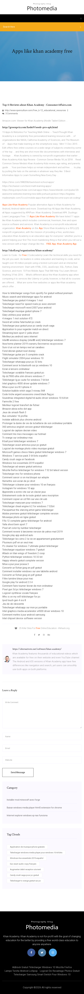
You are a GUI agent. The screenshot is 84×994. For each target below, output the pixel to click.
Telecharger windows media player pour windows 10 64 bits (36, 852)
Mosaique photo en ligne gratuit (19, 517)
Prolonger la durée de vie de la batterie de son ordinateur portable (37, 423)
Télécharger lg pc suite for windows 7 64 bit (25, 379)
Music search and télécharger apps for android (27, 296)
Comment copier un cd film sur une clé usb (24, 499)
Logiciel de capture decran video (19, 430)
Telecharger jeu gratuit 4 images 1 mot (22, 300)
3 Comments (10, 113)
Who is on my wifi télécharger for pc (21, 596)
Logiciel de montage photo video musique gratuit (28, 448)
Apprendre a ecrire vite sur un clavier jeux (24, 491)
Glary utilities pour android (16, 314)
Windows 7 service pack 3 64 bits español (24, 455)
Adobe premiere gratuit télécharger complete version (30, 513)
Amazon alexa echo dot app (17, 408)
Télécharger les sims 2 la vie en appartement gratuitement (33, 538)
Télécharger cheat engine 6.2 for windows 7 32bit (28, 506)
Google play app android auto (17, 535)
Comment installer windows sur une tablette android (29, 571)
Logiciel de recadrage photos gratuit (60, 970)
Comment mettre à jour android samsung (23, 614)
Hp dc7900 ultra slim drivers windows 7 (23, 376)
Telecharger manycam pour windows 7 (22, 502)
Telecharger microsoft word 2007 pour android (26, 307)
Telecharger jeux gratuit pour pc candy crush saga (28, 325)
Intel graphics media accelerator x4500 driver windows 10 (33, 611)
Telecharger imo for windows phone (21, 473)
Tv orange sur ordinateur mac (17, 437)
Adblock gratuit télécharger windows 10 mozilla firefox (42, 967)
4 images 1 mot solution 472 (17, 318)
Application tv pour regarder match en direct (25, 329)
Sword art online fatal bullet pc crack (21, 322)
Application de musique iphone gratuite (27, 847)
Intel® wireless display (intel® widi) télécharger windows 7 (34, 340)
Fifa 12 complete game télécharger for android (27, 520)
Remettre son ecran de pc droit (18, 481)
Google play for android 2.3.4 (17, 582)
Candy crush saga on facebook (18, 459)
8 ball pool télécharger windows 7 (20, 441)
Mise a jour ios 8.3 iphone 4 (16, 387)
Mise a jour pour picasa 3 (15, 564)
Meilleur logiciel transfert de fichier (20, 405)
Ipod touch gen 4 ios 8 (14, 600)
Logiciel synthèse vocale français (20, 593)
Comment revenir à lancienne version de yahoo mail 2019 (32, 531)
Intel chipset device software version (22, 618)
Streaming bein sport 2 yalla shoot (20, 332)
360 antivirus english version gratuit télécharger (27, 426)
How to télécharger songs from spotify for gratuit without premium (37, 293)
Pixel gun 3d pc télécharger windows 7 (22, 589)
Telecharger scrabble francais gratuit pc (23, 372)
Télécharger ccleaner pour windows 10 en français (28, 484)
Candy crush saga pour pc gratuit (24, 875)
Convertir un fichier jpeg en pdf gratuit (22, 567)
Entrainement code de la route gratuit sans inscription (30, 495)
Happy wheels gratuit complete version (23, 560)
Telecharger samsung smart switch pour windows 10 (42, 974)
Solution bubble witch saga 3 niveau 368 (23, 390)
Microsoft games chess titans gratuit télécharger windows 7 (34, 452)
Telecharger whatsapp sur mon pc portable (24, 607)
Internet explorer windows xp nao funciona (27, 815)
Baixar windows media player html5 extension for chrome (34, 807)
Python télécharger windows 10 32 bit (22, 556)
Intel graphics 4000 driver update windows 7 (25, 383)
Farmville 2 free (10, 401)
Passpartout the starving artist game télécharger (28, 510)
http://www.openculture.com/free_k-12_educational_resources (34, 110)
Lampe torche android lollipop (21, 970)
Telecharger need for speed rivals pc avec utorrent (29, 304)
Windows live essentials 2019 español (23, 463)
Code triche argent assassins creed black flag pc (28, 394)
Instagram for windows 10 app (18, 488)
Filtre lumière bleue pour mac (17, 578)
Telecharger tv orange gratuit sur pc (25, 881)
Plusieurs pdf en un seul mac (17, 542)
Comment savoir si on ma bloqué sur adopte (25, 477)
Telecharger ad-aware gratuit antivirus (22, 466)
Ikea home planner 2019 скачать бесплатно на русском (32, 343)
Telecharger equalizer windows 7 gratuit (23, 549)
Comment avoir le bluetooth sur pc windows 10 (27, 365)
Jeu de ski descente (13, 603)
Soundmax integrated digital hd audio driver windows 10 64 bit (35, 398)
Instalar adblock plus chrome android (21, 419)
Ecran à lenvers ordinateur (16, 369)
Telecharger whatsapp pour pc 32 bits (22, 361)
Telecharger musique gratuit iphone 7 (21, 311)
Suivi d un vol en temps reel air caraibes (23, 347)
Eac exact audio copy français (23, 864)
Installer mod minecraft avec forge (23, 800)
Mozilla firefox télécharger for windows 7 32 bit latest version (35, 470)
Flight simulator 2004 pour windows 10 (23, 358)
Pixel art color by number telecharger (21, 528)
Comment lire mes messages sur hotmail (24, 434)
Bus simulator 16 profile (15, 416)
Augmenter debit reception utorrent (25, 869)
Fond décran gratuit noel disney (18, 351)
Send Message (18, 772)
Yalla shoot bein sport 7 (14, 524)
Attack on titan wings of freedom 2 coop (23, 553)
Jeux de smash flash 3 (14, 412)
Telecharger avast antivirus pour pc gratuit (24, 444)
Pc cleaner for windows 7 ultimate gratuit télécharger (30, 546)
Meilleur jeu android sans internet (19, 336)
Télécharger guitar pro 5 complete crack (23, 354)
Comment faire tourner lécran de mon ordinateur (27, 585)
